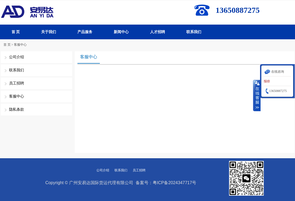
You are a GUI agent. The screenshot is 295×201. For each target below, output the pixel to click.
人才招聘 (157, 32)
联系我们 (193, 32)
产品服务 (84, 32)
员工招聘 (16, 83)
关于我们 (48, 32)
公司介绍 (16, 57)
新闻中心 (121, 32)
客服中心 (20, 45)
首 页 (15, 32)
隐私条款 (16, 109)
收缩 (257, 95)
